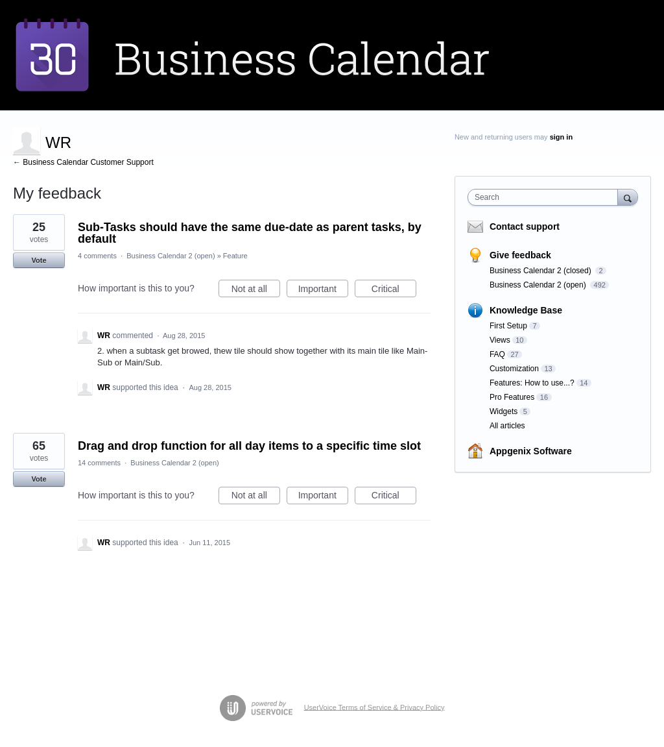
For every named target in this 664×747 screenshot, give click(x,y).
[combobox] (545, 197)
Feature (235, 256)
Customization (514, 368)
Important (323, 291)
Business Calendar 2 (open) (170, 256)
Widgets (503, 411)
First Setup (508, 325)
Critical (394, 291)
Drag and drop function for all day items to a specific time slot (249, 445)
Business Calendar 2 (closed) (541, 270)
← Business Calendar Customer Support (83, 162)
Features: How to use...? (532, 382)
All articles (507, 425)
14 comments (99, 463)
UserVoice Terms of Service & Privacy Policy (374, 707)
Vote (38, 260)
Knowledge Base (526, 310)
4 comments (97, 256)
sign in (561, 137)
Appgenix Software (531, 451)
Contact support (525, 226)
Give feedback (520, 255)
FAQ (497, 354)
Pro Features (512, 397)
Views (500, 340)
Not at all (255, 291)
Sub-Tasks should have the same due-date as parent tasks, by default (249, 233)
